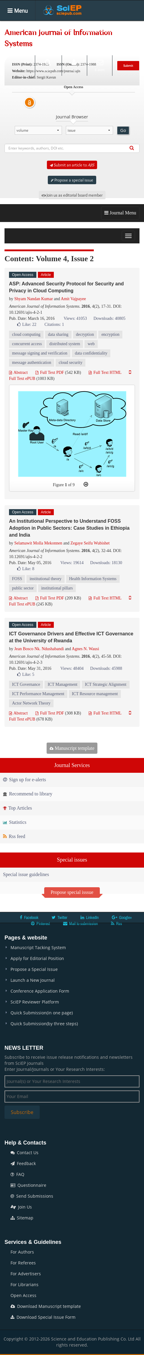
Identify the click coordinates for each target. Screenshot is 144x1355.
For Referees (23, 1263)
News (73, 48)
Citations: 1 (54, 324)
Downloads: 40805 (109, 318)
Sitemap (22, 1218)
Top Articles (17, 808)
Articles (66, 30)
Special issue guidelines (26, 874)
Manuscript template (72, 748)
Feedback (23, 1163)
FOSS (17, 578)
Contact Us (24, 1152)
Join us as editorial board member (72, 195)
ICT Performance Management (38, 694)
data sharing (58, 334)
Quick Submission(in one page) (42, 1013)
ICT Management (62, 684)
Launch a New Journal (33, 980)
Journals (40, 30)
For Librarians (24, 1284)
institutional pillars (57, 588)
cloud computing (26, 334)
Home (15, 30)
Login (73, 65)
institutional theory (45, 578)
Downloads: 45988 (106, 668)
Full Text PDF (49, 372)
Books (15, 48)
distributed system (64, 344)
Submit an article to (72, 165)
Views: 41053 (75, 318)
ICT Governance (26, 684)
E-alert (100, 65)
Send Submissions (32, 1196)
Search (48, 65)
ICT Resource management (95, 694)
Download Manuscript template (46, 1306)
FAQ (17, 1174)
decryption (85, 334)
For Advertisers (26, 1273)
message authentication (31, 362)
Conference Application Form (40, 991)
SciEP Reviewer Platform (35, 1002)
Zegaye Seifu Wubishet (90, 543)
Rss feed (14, 836)
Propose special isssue (72, 892)
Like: (26, 324)
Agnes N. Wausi (85, 649)
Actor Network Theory (31, 703)
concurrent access (27, 344)
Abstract (18, 372)
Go (123, 130)
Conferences (45, 48)
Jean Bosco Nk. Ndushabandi (39, 649)
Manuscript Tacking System (38, 947)
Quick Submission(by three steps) (44, 1023)
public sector (23, 588)
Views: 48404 (72, 668)
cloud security (70, 362)
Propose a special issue (72, 180)
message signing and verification (39, 353)
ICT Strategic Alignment (105, 684)
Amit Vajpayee (73, 299)
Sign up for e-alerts (24, 779)
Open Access (23, 1295)
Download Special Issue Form (43, 1317)
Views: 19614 (72, 562)
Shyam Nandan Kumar (33, 299)
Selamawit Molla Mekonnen (38, 543)
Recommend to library (27, 793)
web (90, 344)
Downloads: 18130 (106, 562)
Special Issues (98, 30)
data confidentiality (91, 353)
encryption (110, 334)
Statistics (14, 822)
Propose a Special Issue (34, 969)
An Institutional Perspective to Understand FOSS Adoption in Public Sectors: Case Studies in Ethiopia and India (69, 528)
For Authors (22, 1252)
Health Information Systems (93, 578)
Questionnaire (28, 1185)
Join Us (21, 1207)
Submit (128, 65)
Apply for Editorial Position (37, 958)
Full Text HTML (105, 372)
